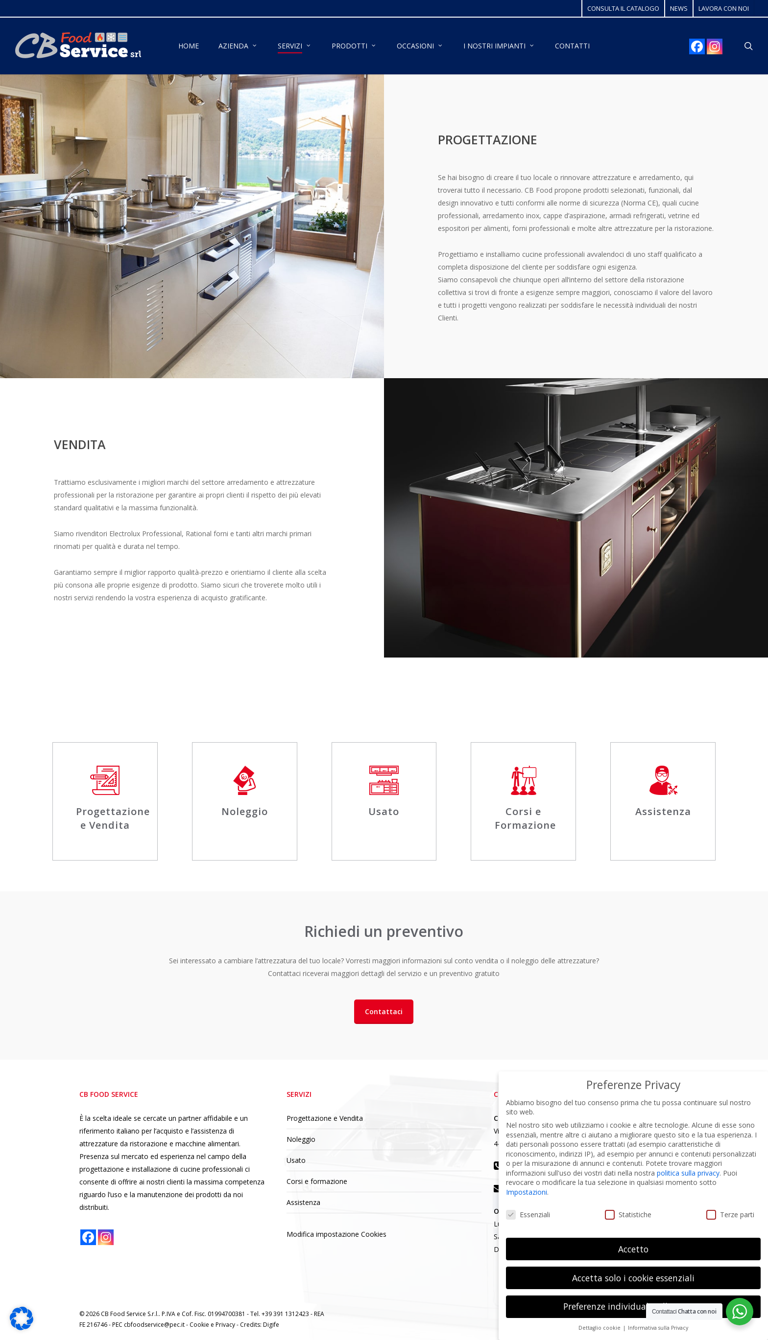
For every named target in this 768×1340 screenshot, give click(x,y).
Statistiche (628, 1214)
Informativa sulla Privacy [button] (658, 1327)
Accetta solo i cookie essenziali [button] (633, 1278)
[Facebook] (697, 46)
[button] (383, 1011)
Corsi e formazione (317, 1181)
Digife (271, 1324)
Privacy (226, 1324)
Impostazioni (526, 1192)
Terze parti (730, 1214)
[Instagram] (714, 46)
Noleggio (301, 1139)
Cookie (200, 1324)
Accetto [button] (633, 1249)
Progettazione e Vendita (325, 1118)
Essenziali (528, 1214)
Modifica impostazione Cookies (336, 1234)
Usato (296, 1160)
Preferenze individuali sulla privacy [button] (633, 1306)
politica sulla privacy (688, 1173)
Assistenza (303, 1202)
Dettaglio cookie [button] (600, 1327)
